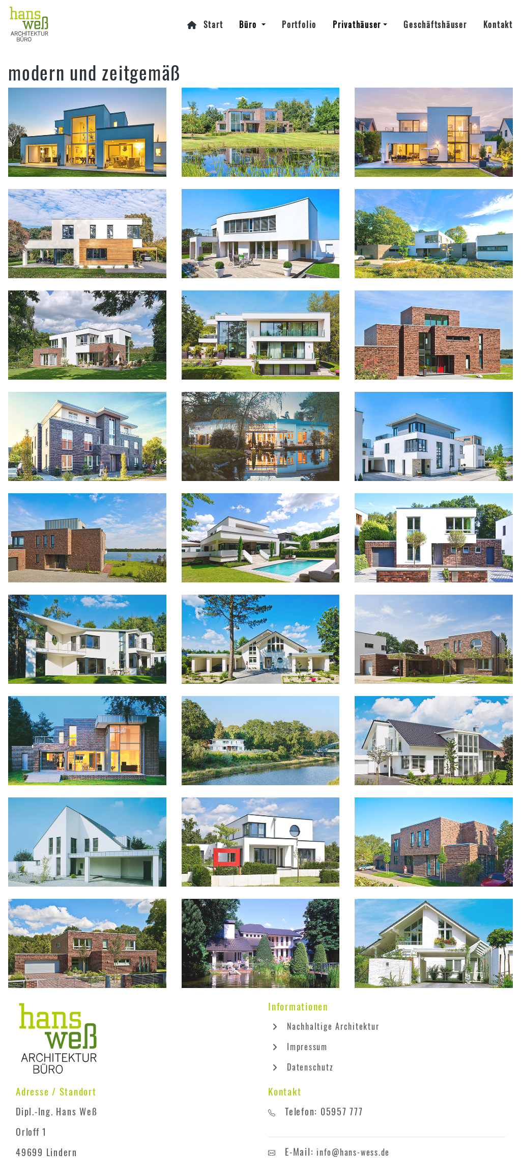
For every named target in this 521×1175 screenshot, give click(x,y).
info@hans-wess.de (353, 1152)
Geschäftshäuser (435, 24)
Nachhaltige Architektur (324, 1026)
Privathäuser (357, 24)
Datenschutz (300, 1067)
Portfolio (299, 24)
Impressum (298, 1046)
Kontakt (498, 24)
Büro (249, 24)
